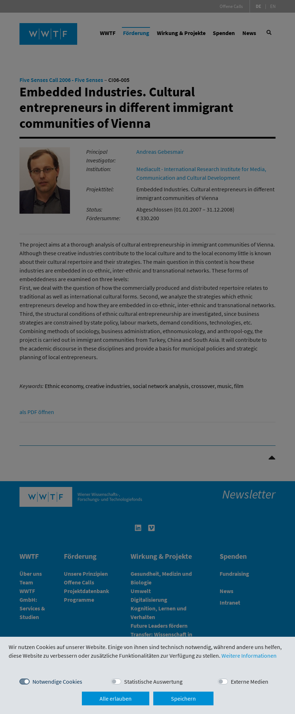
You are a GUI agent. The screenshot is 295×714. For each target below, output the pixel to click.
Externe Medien (249, 681)
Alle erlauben (116, 698)
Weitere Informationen (249, 655)
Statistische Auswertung (153, 681)
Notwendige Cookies (57, 681)
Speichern (183, 698)
